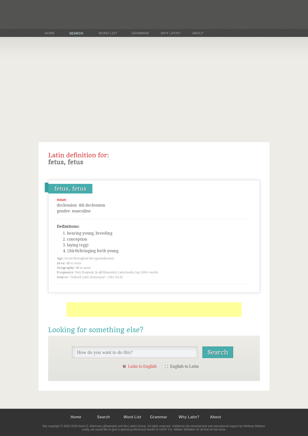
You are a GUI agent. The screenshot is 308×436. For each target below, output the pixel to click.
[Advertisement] (154, 88)
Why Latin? (171, 33)
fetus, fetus (70, 188)
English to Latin (184, 366)
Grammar (140, 33)
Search (76, 33)
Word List (108, 33)
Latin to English (142, 366)
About (198, 33)
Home (50, 33)
